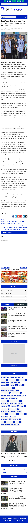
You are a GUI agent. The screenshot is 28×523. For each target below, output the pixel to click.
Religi (22, 414)
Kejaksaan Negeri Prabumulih (8, 390)
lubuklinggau (4, 419)
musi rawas (15, 419)
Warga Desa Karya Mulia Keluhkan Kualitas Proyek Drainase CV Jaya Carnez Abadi (17, 483)
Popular (7, 305)
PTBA (22, 406)
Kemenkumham (15, 393)
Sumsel (11, 417)
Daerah (3, 380)
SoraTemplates (9, 518)
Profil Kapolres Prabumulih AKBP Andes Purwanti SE (17, 321)
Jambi (20, 385)
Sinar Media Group (22, 518)
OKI (19, 403)
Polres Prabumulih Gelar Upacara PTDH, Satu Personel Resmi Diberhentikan (17, 315)
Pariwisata (4, 411)
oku (2, 422)
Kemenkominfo (4, 393)
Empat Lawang (14, 382)
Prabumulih (13, 414)
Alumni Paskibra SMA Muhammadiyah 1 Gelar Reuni (17, 308)
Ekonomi (3, 382)
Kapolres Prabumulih (6, 388)
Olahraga (13, 406)
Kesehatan (19, 396)
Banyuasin (3, 377)
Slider (4, 472)
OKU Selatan (4, 406)
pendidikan (4, 424)
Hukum (12, 385)
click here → (9, 458)
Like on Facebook (14, 294)
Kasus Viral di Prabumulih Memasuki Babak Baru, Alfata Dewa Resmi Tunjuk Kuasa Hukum (17, 335)
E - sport (22, 380)
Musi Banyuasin (14, 401)
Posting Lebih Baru (5, 268)
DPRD (19, 377)
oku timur (9, 422)
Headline (3, 385)
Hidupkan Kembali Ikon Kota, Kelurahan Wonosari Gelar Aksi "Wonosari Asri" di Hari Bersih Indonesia (12, 491)
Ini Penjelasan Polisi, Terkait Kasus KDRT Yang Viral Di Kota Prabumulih (17, 498)
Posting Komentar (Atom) (12, 269)
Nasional (3, 403)
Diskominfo (12, 380)
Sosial (2, 417)
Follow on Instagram (14, 300)
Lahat (2, 398)
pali (17, 422)
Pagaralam (4, 409)
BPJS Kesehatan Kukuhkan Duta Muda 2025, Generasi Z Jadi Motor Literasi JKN (17, 328)
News (8, 30)
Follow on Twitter (14, 290)
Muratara (3, 401)
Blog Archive (20, 305)
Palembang (13, 409)
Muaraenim (12, 398)
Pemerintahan (14, 411)
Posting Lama (23, 268)
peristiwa (13, 424)
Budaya (12, 377)
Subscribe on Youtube (14, 297)
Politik (11, 30)
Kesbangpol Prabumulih (7, 396)
